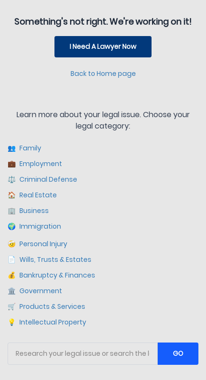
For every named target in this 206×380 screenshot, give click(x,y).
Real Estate (32, 195)
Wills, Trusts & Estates (49, 260)
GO (178, 353)
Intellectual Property (47, 322)
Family (24, 148)
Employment (35, 164)
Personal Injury (37, 244)
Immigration (34, 227)
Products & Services (46, 307)
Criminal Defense (42, 180)
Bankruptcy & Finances (51, 275)
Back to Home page (103, 73)
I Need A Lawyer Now (103, 46)
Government (35, 291)
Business (28, 211)
